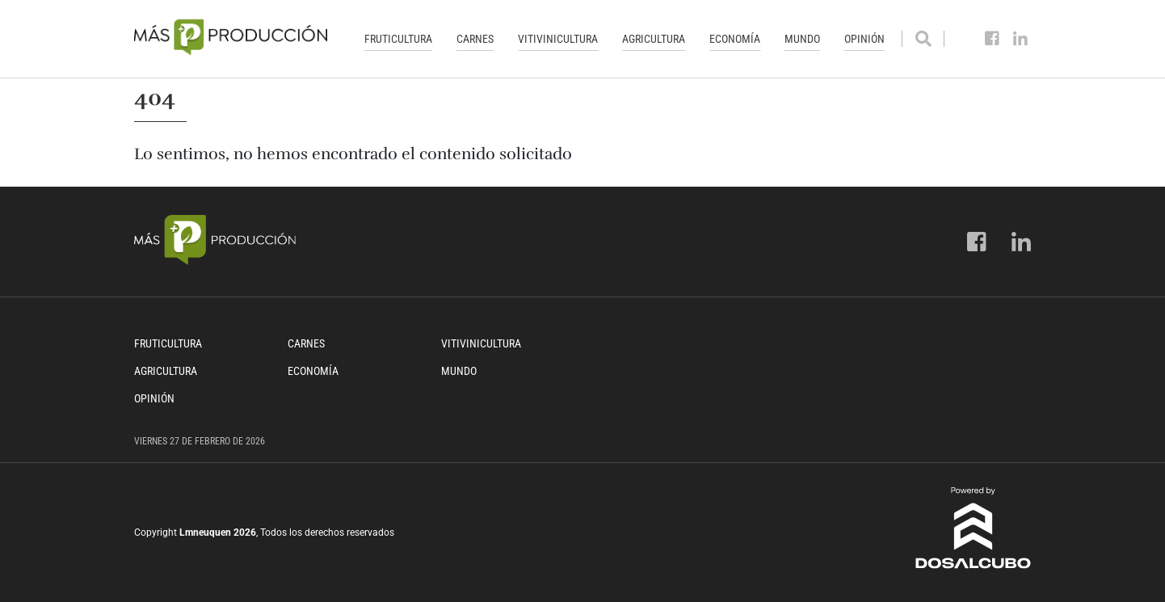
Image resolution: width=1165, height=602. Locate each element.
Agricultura (653, 38)
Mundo (802, 38)
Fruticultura (398, 38)
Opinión (864, 38)
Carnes (475, 38)
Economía (734, 38)
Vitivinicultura (558, 38)
